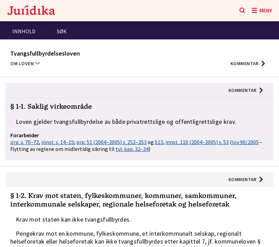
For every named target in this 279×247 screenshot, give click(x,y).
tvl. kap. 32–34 (132, 148)
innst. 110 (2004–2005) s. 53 (197, 142)
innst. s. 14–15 (57, 142)
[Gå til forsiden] (31, 10)
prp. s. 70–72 (24, 142)
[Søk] (242, 11)
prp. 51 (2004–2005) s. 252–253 (111, 142)
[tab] (24, 32)
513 (159, 142)
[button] (248, 63)
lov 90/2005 (245, 142)
